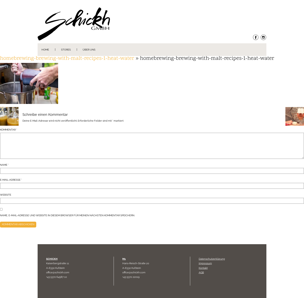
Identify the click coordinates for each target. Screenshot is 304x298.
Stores (66, 49)
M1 (124, 258)
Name (4, 164)
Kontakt (203, 268)
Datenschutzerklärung (212, 258)
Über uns (89, 49)
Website (5, 194)
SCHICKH (52, 258)
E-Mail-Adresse (11, 179)
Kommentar (8, 129)
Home (45, 49)
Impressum (205, 263)
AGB (201, 272)
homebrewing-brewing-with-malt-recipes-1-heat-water (67, 58)
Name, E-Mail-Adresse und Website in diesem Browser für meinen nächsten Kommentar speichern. (67, 215)
